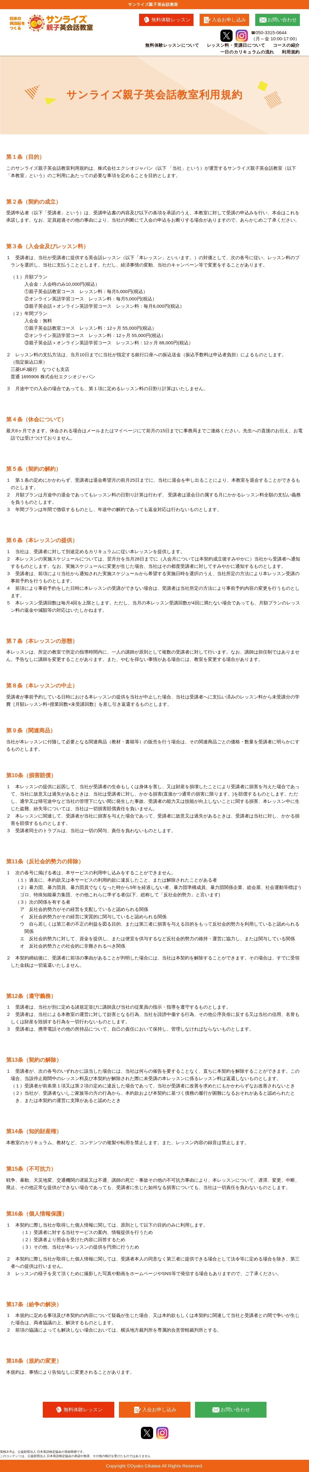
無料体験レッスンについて (172, 45)
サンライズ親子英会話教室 (153, 4)
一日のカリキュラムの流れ (247, 51)
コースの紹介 (286, 45)
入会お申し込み (229, 19)
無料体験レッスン (170, 19)
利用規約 (291, 51)
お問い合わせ (282, 19)
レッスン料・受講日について (236, 45)
